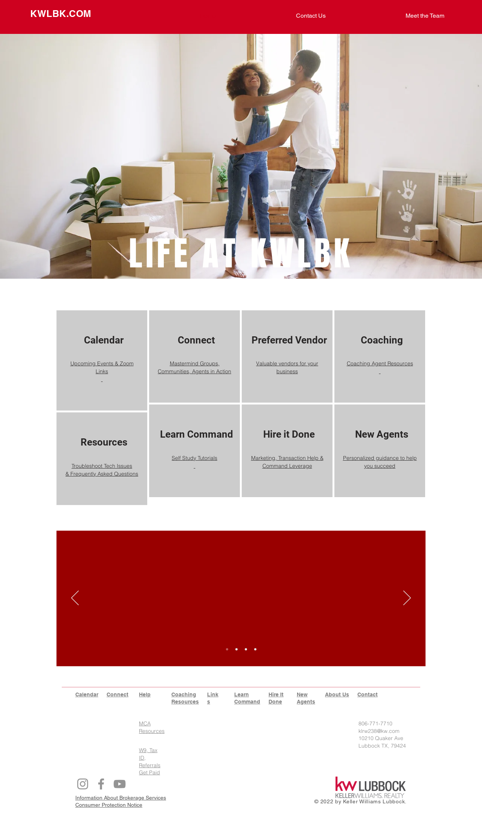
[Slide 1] (227, 649)
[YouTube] (119, 784)
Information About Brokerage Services (120, 798)
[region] (101, 360)
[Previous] (75, 598)
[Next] (407, 598)
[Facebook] (101, 784)
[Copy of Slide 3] (255, 649)
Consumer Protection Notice (108, 805)
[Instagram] (82, 784)
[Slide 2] (236, 649)
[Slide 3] (246, 649)
